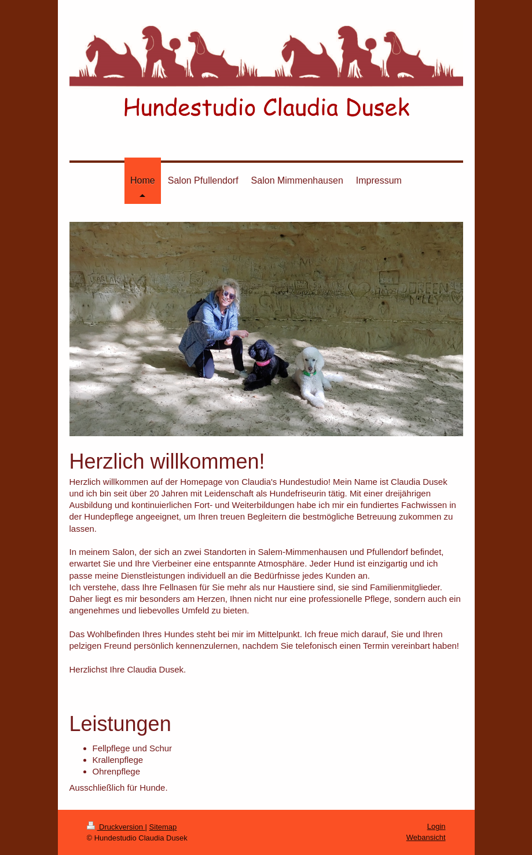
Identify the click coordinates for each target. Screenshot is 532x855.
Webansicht (426, 837)
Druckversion (116, 827)
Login (436, 826)
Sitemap (163, 827)
